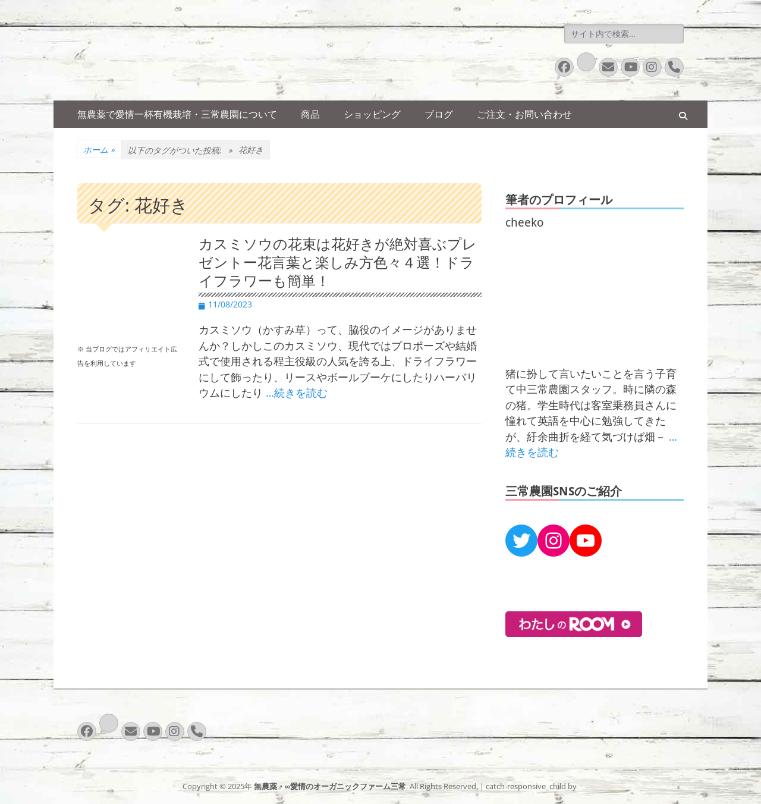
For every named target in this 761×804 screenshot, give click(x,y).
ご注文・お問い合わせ (524, 114)
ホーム (99, 149)
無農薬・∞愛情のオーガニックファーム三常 (330, 786)
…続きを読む (297, 392)
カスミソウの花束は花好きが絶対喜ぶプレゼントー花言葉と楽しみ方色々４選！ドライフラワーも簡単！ (338, 263)
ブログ (438, 114)
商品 (310, 114)
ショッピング (372, 114)
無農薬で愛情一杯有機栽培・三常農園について (177, 114)
